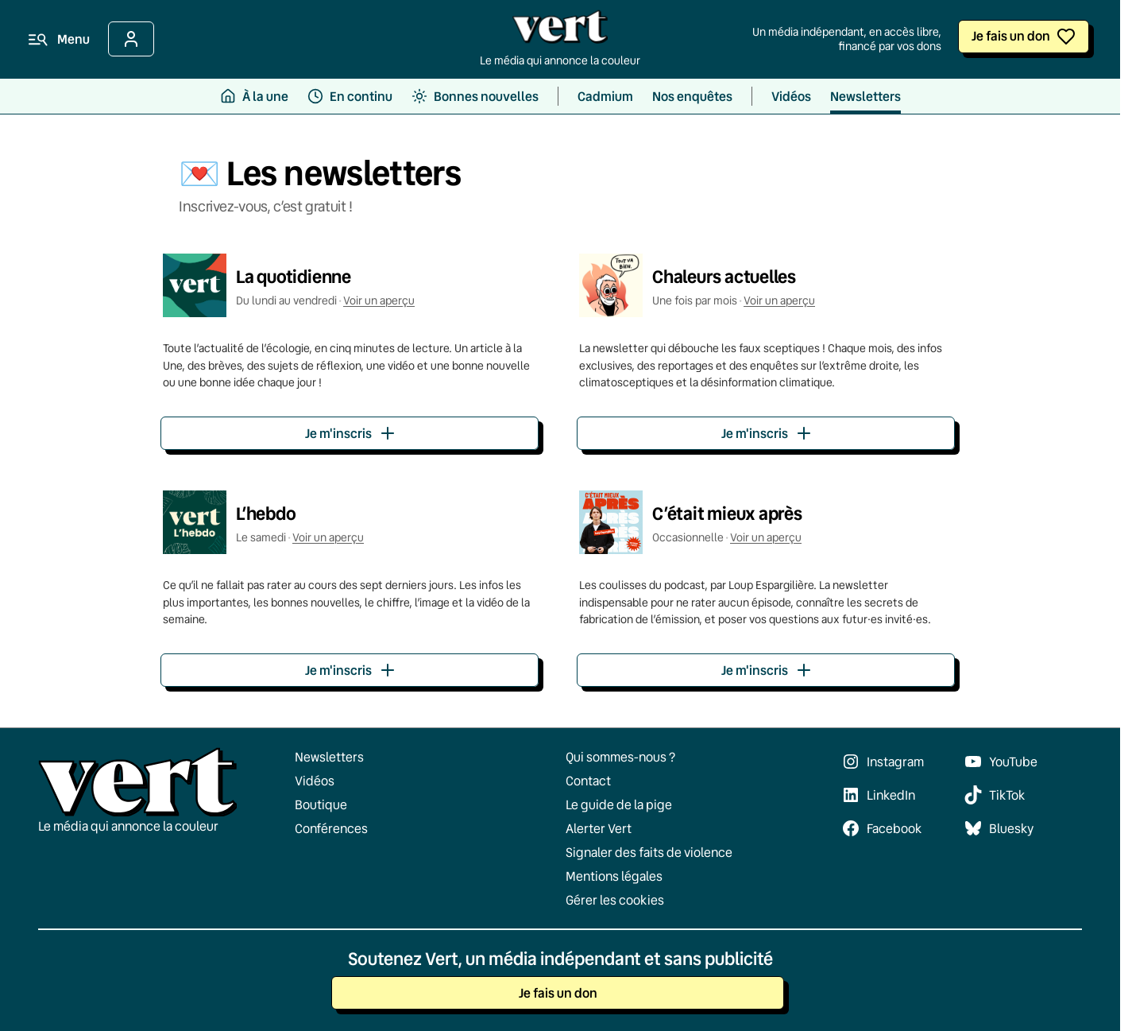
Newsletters (329, 757)
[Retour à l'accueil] (560, 31)
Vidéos (314, 781)
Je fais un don (1011, 35)
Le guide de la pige (619, 804)
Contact (588, 781)
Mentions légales (614, 876)
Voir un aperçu (379, 300)
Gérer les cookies (615, 900)
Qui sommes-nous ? (620, 757)
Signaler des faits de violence (649, 852)
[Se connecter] (131, 38)
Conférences (331, 828)
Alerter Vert (599, 828)
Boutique (321, 804)
